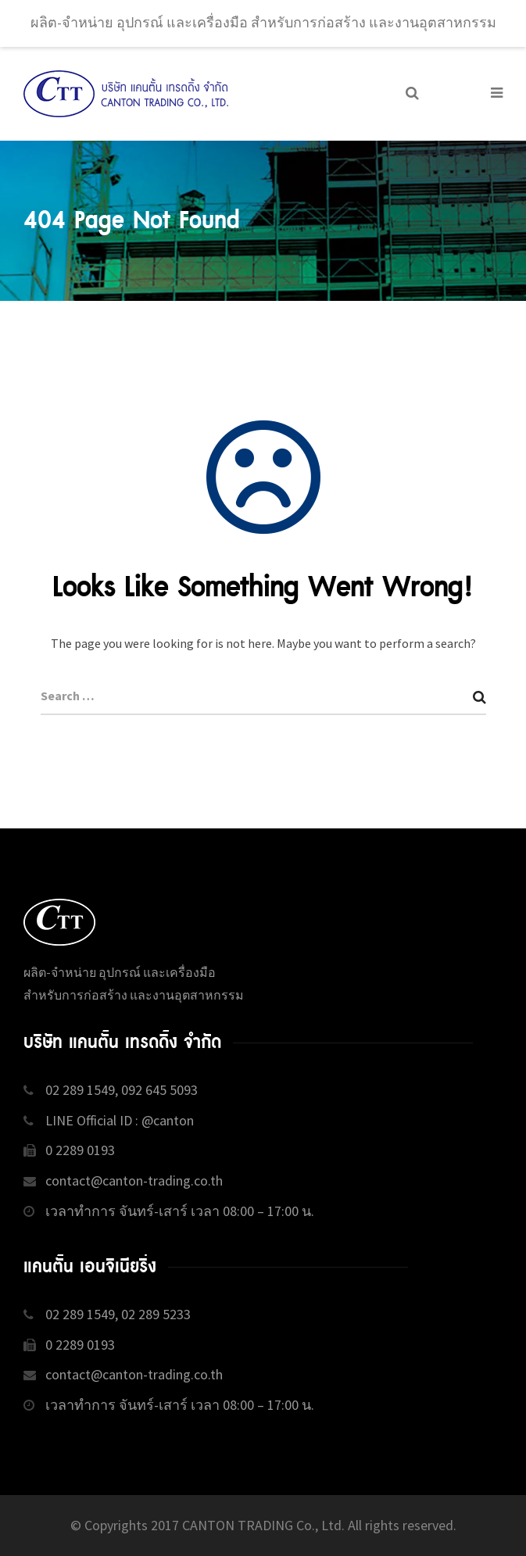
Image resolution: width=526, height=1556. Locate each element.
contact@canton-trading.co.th (134, 1180)
